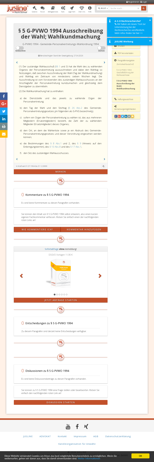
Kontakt (62, 436)
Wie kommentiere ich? (37, 229)
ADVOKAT (45, 436)
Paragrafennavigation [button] (124, 60)
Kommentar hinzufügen (84, 229)
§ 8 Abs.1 (56, 143)
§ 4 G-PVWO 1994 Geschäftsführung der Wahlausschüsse (125, 72)
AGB (95, 436)
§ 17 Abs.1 (75, 146)
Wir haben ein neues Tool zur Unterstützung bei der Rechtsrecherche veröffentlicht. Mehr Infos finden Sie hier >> (130, 28)
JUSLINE (28, 436)
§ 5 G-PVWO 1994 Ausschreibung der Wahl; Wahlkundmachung (126, 85)
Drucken (119, 46)
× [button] (150, 20)
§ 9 (80, 143)
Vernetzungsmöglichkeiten (125, 107)
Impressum (80, 436)
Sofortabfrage (52, 249)
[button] (34, 9)
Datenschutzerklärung (118, 436)
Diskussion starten (60, 402)
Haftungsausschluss (123, 99)
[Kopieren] (103, 166)
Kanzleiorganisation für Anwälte (77, 443)
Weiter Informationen (89, 458)
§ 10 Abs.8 (55, 146)
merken (60, 171)
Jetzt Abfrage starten (60, 300)
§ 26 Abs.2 (76, 107)
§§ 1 (58, 66)
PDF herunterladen (123, 53)
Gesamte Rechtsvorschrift (120, 37)
